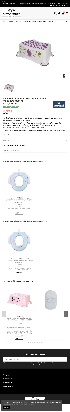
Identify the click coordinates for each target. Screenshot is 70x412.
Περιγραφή (35, 140)
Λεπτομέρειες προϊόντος (35, 151)
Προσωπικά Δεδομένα (39, 3)
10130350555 (19, 323)
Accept (6, 407)
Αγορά (19, 212)
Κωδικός (6, 104)
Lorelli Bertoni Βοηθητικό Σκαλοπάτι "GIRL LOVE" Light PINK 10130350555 (19, 319)
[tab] (35, 140)
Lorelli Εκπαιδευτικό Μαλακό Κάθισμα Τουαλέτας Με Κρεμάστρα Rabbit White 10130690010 (19, 200)
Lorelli (19, 321)
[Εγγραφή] (65, 359)
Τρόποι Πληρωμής (25, 3)
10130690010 (19, 204)
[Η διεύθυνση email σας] (33, 359)
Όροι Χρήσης (52, 3)
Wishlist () (52, 5)
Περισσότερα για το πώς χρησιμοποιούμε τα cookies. (19, 404)
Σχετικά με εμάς (63, 3)
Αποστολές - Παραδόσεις (9, 3)
